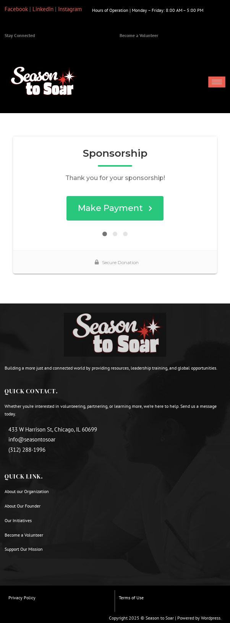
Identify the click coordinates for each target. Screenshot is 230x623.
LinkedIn (42, 9)
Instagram (70, 9)
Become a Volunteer (139, 35)
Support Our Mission (24, 549)
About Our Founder (22, 506)
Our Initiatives (18, 520)
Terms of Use (131, 597)
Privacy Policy (22, 597)
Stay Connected (20, 35)
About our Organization (27, 491)
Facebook (16, 9)
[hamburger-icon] (216, 82)
